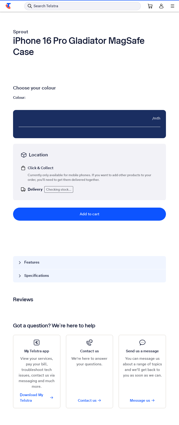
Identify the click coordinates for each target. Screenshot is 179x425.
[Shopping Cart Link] (150, 6)
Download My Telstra (37, 397)
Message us (142, 400)
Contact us (89, 400)
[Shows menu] (172, 6)
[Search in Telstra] (82, 6)
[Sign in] (161, 6)
